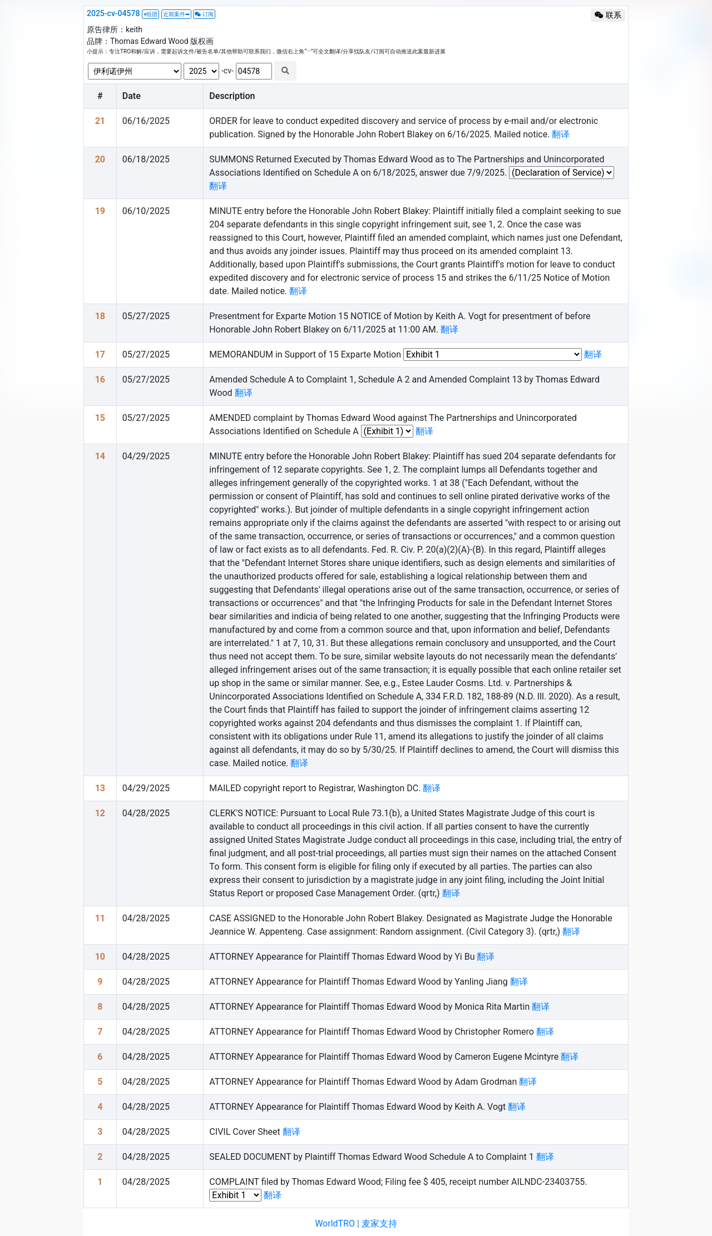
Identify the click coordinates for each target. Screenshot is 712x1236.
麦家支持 (379, 1223)
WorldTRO (335, 1223)
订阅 (204, 14)
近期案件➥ (176, 14)
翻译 (561, 134)
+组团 (151, 14)
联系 (608, 15)
